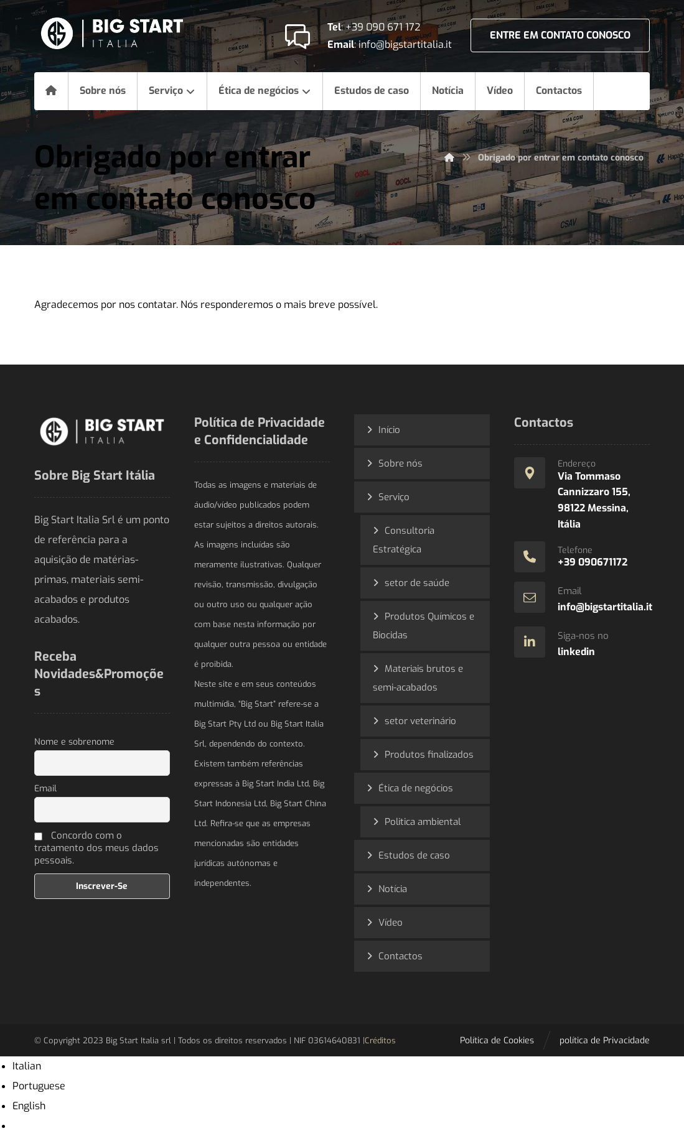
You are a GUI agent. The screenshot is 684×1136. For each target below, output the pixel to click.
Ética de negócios (415, 788)
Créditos (380, 1040)
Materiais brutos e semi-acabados (418, 678)
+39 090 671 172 (382, 27)
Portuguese (38, 1085)
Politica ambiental (423, 822)
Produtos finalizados (429, 754)
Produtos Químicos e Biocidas (423, 625)
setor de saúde (417, 583)
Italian (26, 1066)
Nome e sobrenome (74, 742)
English (28, 1105)
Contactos (400, 956)
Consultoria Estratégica (403, 540)
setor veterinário (420, 721)
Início (389, 430)
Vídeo (390, 922)
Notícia (392, 889)
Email (45, 788)
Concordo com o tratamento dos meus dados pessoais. (96, 848)
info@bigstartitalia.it (405, 44)
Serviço (394, 497)
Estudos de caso (414, 855)
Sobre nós (400, 463)
